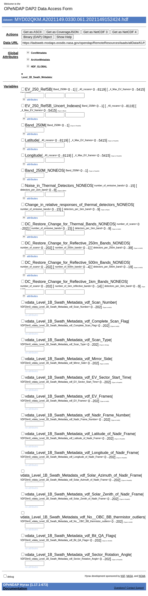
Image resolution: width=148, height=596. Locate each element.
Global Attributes (10, 55)
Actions (12, 34)
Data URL (10, 43)
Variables (11, 86)
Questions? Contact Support (129, 588)
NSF (123, 576)
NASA (129, 576)
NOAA (142, 576)
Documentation (15, 588)
